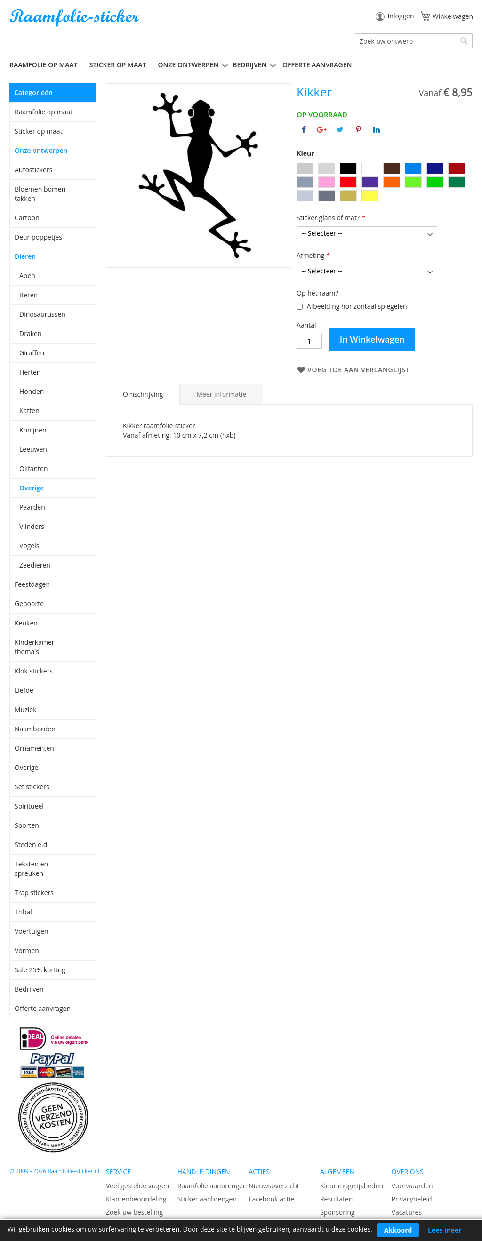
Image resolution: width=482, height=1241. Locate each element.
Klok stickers (34, 670)
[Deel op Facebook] (304, 129)
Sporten (27, 825)
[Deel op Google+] (322, 129)
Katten (29, 410)
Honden (31, 391)
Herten (29, 372)
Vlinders (31, 526)
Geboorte (29, 603)
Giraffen (31, 352)
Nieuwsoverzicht (274, 1185)
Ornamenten (34, 748)
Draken (30, 333)
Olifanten (33, 468)
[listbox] (385, 183)
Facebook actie (271, 1198)
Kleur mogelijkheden (351, 1185)
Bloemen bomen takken (40, 193)
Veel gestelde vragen (137, 1185)
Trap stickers (34, 892)
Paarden (32, 507)
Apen (27, 275)
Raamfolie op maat (43, 111)
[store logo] (75, 18)
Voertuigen (31, 931)
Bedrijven (29, 989)
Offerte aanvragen (43, 1008)
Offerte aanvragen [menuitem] (317, 64)
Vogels (29, 545)
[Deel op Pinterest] (358, 129)
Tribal (23, 911)
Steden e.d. (32, 844)
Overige (31, 487)
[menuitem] (47, 65)
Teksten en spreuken (31, 868)
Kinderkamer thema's (35, 647)
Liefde (24, 690)
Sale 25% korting (40, 969)
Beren (28, 294)
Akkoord (398, 1229)
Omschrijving (143, 394)
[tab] (143, 394)
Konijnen (33, 429)
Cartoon (27, 217)
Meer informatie (221, 394)
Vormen (27, 950)
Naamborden (35, 728)
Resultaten (336, 1198)
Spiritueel (29, 805)
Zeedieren (34, 564)
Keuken (26, 622)
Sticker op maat (39, 131)
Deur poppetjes (38, 236)
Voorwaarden (412, 1185)
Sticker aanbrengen (207, 1198)
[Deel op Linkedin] (376, 129)
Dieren (25, 256)
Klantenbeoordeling (136, 1198)
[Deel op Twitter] (340, 129)
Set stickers (32, 786)
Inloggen (400, 15)
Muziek (26, 709)
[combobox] (414, 40)
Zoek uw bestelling (134, 1212)
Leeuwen (33, 449)
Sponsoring (337, 1212)
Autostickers (33, 169)
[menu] (241, 65)
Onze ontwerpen (41, 150)
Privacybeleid (412, 1198)
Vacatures (407, 1212)
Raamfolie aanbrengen (212, 1185)
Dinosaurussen (42, 314)
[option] (305, 168)
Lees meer (445, 1229)
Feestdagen (32, 584)
